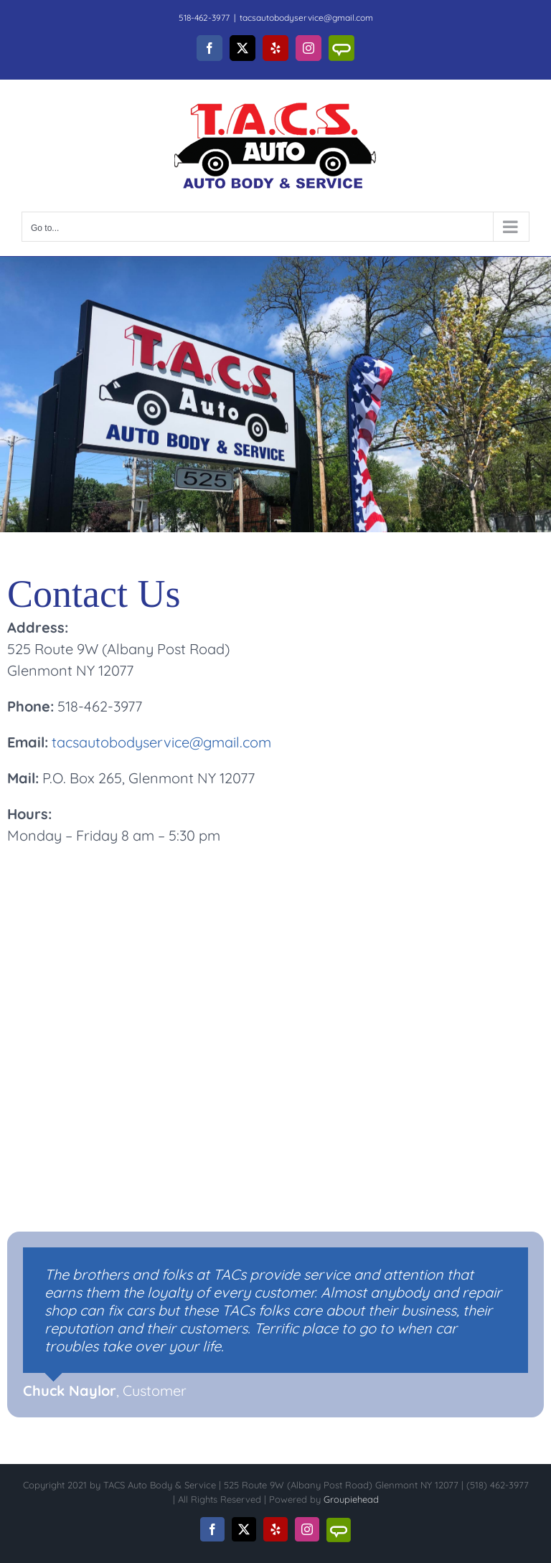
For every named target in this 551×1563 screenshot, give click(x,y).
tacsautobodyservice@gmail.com (306, 17)
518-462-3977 (204, 17)
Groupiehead (351, 1499)
